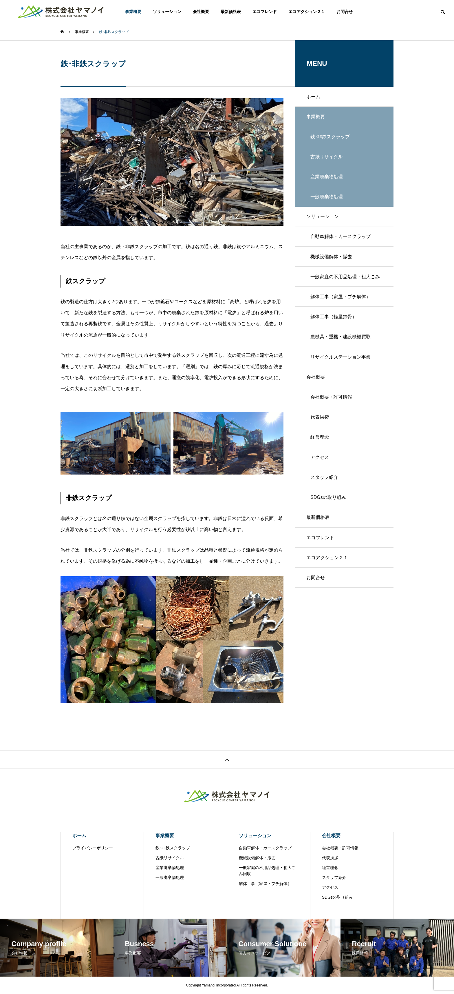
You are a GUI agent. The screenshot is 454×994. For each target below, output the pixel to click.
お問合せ (344, 11)
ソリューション (167, 11)
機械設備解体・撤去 (331, 258)
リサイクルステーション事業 (341, 359)
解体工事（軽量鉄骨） (334, 319)
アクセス (320, 461)
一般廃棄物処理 (169, 877)
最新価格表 (231, 11)
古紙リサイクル (169, 857)
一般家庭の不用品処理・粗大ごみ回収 (345, 282)
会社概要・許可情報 (331, 400)
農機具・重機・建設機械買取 (341, 339)
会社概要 (201, 11)
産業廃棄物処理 (169, 867)
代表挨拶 (320, 420)
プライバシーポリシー (92, 848)
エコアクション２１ (306, 11)
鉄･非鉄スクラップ (172, 848)
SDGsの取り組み (328, 501)
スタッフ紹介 (324, 481)
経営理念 (320, 441)
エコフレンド (264, 11)
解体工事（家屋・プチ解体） (341, 299)
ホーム (314, 96)
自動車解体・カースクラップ (341, 238)
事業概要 (133, 11)
